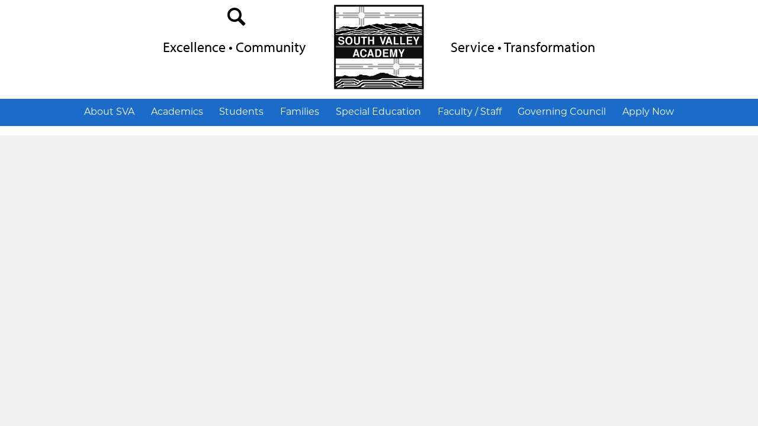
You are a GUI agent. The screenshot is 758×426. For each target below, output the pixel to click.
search (237, 19)
